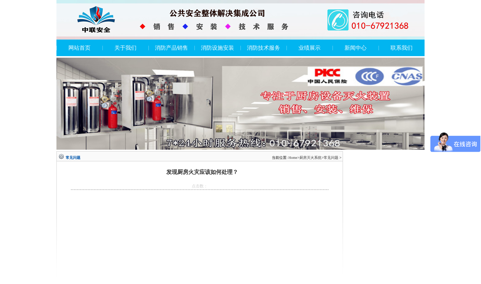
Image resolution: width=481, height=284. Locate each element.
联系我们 (402, 48)
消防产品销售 (171, 48)
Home (292, 157)
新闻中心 (355, 48)
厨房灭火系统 (310, 157)
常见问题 (331, 157)
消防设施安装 (217, 48)
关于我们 (125, 48)
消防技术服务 (263, 48)
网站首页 (79, 48)
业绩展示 (309, 48)
